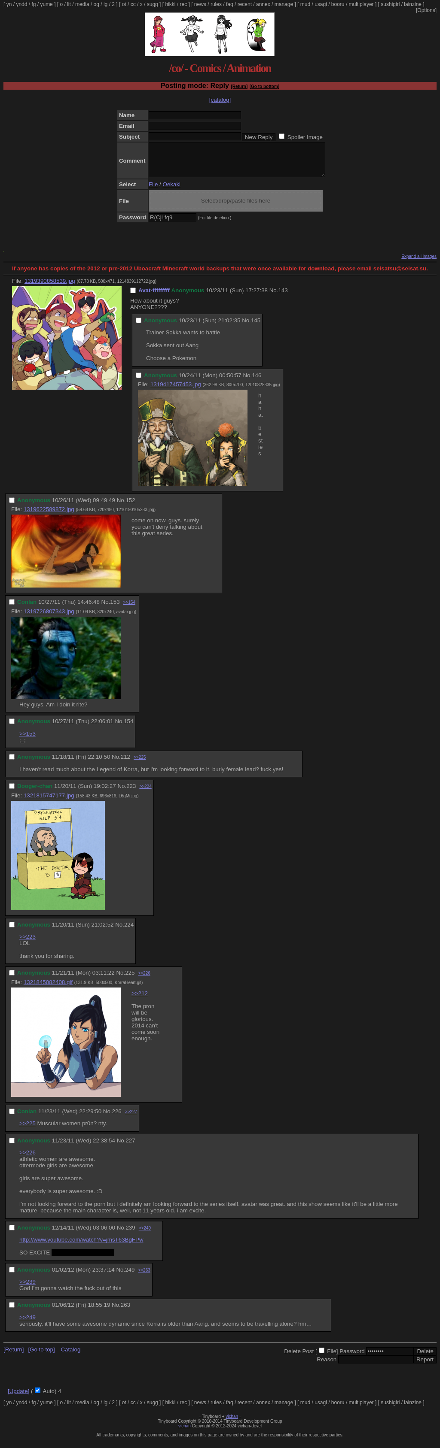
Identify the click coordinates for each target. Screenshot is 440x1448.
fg (33, 4)
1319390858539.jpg (49, 287)
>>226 (144, 979)
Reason (326, 1366)
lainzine (413, 4)
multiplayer (361, 4)
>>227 (131, 1118)
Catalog (70, 1356)
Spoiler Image (305, 137)
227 (130, 1147)
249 (129, 1276)
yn (9, 4)
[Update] (18, 1397)
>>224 (145, 793)
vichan (232, 1423)
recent (245, 4)
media (82, 4)
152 (130, 506)
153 (114, 608)
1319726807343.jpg (49, 618)
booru (338, 4)
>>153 (27, 740)
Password (352, 1357)
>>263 (144, 1276)
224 (129, 931)
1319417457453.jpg (175, 391)
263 (125, 1311)
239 (130, 1234)
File (153, 191)
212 (125, 763)
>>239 (27, 1288)
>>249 (145, 1234)
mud (305, 4)
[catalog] (220, 100)
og (96, 4)
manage (284, 4)
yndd (21, 4)
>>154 (129, 608)
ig (105, 4)
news (200, 4)
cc (133, 4)
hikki (170, 4)
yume (46, 4)
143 (282, 297)
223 (131, 792)
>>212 (139, 1000)
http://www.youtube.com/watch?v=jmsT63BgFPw (81, 1246)
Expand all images (419, 263)
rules (216, 4)
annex (263, 4)
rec (183, 4)
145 (255, 327)
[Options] (426, 10)
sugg (152, 4)
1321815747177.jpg (49, 802)
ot (124, 4)
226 (117, 1118)
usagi (321, 4)
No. (273, 297)
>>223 (27, 943)
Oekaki (171, 191)
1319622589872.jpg (49, 515)
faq (229, 4)
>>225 (140, 763)
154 (128, 727)
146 (256, 382)
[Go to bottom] (264, 86)
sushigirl (390, 4)
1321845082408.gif (48, 988)
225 (129, 979)
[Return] (239, 86)
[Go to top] (41, 1356)
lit (69, 4)
